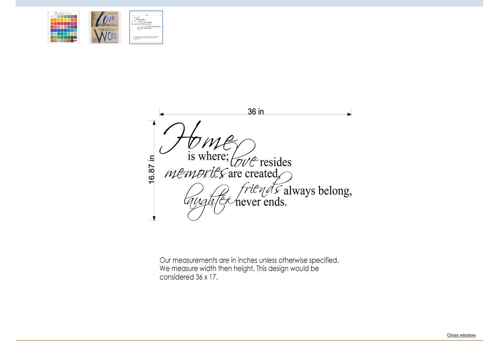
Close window (461, 335)
